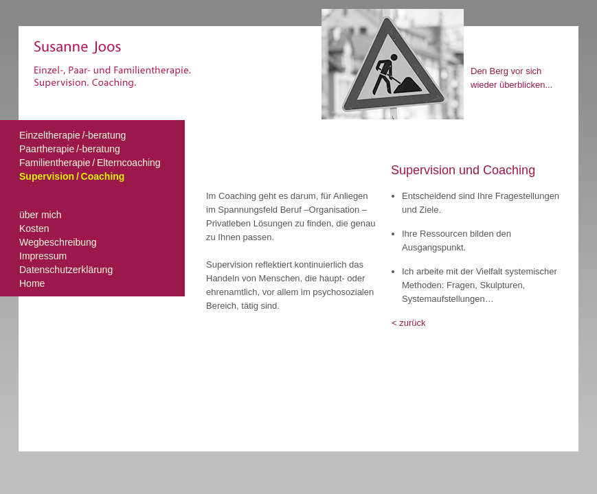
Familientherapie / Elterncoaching (90, 162)
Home (32, 283)
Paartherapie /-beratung (69, 148)
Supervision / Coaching (71, 176)
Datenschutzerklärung (66, 269)
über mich (40, 214)
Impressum (43, 255)
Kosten (34, 228)
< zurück (409, 323)
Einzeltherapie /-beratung (72, 135)
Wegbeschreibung (58, 242)
